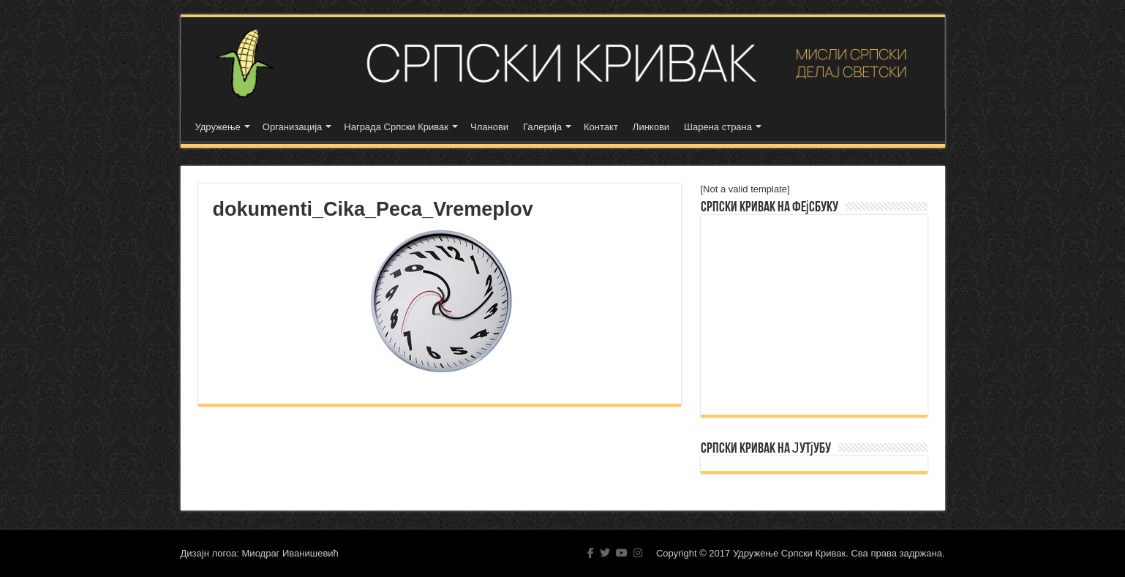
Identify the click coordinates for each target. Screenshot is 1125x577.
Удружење (218, 126)
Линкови (651, 126)
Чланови (489, 126)
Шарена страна (718, 126)
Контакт (601, 126)
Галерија (542, 126)
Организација (293, 126)
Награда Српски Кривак (396, 126)
